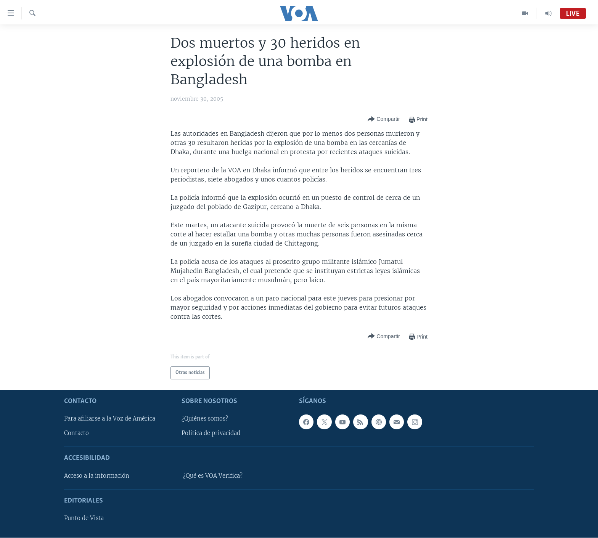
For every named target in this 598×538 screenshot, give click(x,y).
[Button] (384, 119)
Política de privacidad (211, 433)
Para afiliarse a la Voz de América (109, 419)
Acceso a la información (96, 475)
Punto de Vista (84, 518)
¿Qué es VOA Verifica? (213, 475)
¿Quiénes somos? (205, 419)
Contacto (76, 433)
